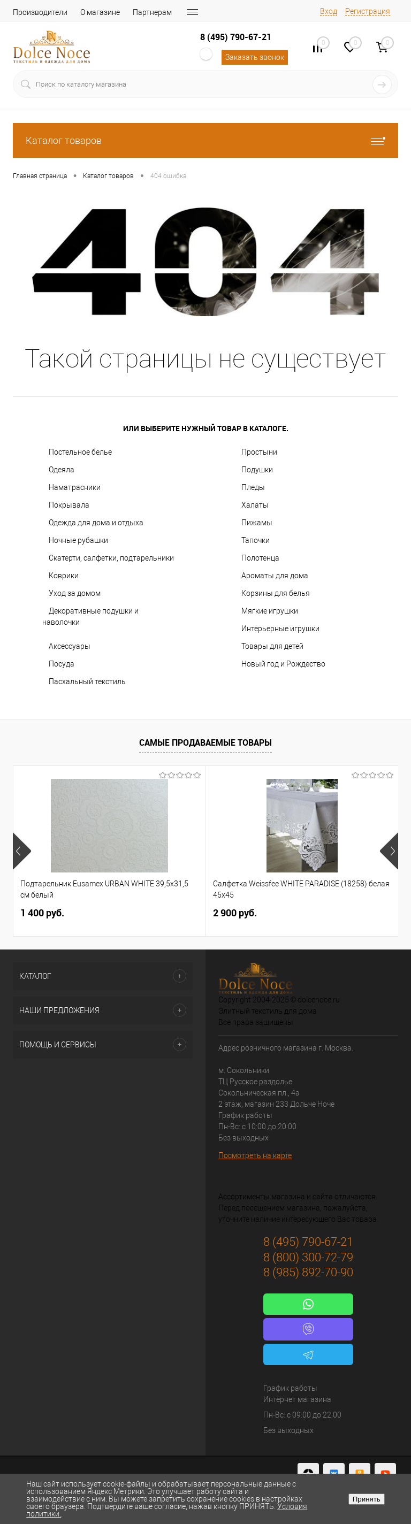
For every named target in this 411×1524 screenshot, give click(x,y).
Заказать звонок (254, 57)
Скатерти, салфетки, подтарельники (111, 558)
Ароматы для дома (274, 575)
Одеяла (61, 469)
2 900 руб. (235, 912)
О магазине (100, 12)
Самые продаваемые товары (205, 742)
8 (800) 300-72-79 (308, 1257)
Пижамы (256, 522)
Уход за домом (75, 593)
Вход (328, 11)
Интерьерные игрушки (280, 628)
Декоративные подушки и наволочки (90, 616)
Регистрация (367, 11)
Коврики (64, 575)
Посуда (61, 664)
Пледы (253, 487)
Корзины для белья (275, 593)
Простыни (259, 452)
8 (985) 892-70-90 (308, 1272)
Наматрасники (75, 487)
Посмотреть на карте (255, 1155)
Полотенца (260, 558)
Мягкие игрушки (269, 611)
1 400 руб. (42, 912)
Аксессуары (69, 646)
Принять (366, 1499)
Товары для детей (272, 646)
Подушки (257, 469)
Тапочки (255, 540)
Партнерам (152, 12)
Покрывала (69, 505)
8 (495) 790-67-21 (235, 37)
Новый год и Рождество (283, 664)
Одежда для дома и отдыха (96, 522)
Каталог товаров (205, 140)
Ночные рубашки (78, 540)
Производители (40, 12)
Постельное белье (80, 452)
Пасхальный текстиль (87, 681)
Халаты (255, 505)
